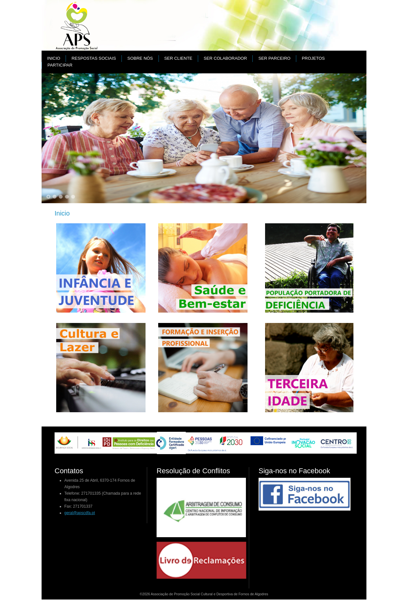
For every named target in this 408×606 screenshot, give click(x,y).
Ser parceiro (274, 58)
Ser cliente (178, 58)
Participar (59, 65)
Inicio (53, 58)
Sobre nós (140, 58)
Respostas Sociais (93, 58)
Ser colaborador (225, 58)
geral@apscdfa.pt (79, 513)
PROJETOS (313, 58)
